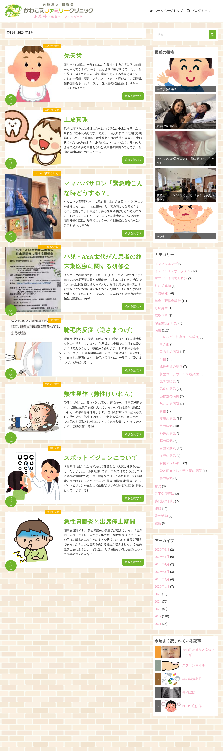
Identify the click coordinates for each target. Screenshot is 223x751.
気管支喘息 (168, 381)
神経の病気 (168, 433)
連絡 (158, 508)
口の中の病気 (52, 46)
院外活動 (161, 516)
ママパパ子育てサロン (47, 173)
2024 (158, 601)
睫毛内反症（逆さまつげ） (100, 330)
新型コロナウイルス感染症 (179, 374)
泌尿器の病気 (169, 396)
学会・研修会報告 (49, 246)
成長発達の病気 (171, 366)
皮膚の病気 (168, 418)
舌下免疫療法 (164, 493)
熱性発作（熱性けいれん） (100, 394)
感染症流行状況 (166, 323)
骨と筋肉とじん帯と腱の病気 (181, 470)
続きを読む (133, 96)
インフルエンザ (166, 263)
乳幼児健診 (163, 286)
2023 (158, 609)
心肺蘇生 (161, 308)
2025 (158, 594)
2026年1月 (162, 586)
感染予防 (161, 315)
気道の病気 (168, 389)
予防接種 (161, 293)
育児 (158, 486)
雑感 (158, 523)
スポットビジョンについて (101, 458)
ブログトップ (201, 10)
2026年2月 (162, 579)
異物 (163, 411)
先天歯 (73, 56)
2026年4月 (162, 564)
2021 (158, 623)
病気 (158, 330)
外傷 (163, 359)
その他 (164, 344)
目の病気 (54, 320)
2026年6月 (162, 549)
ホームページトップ (168, 10)
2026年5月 (162, 557)
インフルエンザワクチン (173, 271)
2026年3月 (162, 571)
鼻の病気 (166, 478)
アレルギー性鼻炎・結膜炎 (179, 337)
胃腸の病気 (53, 511)
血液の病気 (168, 455)
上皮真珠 (76, 120)
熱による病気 (52, 384)
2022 (158, 616)
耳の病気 (166, 441)
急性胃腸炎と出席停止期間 (99, 521)
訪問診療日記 (164, 501)
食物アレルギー (171, 463)
